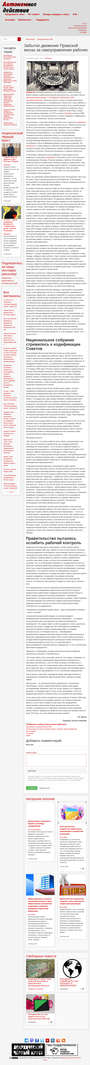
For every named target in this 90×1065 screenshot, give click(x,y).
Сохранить (31, 788)
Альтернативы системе (34, 729)
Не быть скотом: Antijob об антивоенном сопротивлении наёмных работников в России (9, 114)
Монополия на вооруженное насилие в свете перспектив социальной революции (72, 901)
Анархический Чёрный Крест (12, 136)
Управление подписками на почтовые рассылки (10, 280)
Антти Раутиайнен (34, 829)
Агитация (10, 20)
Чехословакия (31, 731)
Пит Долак (29, 733)
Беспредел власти (49, 729)
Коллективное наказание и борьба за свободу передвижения (39, 823)
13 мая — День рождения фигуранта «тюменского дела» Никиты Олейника (10, 225)
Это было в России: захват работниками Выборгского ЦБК (9, 88)
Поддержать (42, 20)
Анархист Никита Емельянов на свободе (9, 433)
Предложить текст (15, 14)
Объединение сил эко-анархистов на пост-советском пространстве (39, 1016)
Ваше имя (29, 744)
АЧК (76, 14)
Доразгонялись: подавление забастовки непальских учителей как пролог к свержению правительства (8, 100)
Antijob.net (30, 92)
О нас (45, 1060)
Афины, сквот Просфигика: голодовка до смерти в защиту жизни (9, 461)
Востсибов (63, 837)
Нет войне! (34, 14)
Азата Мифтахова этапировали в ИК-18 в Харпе (9, 478)
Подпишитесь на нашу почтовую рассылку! (12, 268)
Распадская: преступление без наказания (9, 57)
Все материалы (11, 294)
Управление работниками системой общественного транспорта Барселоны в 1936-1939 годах (10, 77)
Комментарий (31, 753)
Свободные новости (41, 956)
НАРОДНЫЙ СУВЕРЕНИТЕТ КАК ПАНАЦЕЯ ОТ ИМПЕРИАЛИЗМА (69, 982)
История (60, 729)
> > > (11, 492)
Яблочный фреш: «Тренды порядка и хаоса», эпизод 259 (10, 486)
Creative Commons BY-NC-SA (70, 1058)
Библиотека (25, 20)
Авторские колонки (40, 799)
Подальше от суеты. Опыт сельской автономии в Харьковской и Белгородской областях (40, 982)
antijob (28, 735)
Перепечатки (30, 39)
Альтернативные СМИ (45, 39)
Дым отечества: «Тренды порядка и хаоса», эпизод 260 (10, 406)
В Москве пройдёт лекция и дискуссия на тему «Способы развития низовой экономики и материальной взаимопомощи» (10, 354)
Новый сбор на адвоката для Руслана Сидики (10, 159)
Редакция (48, 58)
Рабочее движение (70, 729)
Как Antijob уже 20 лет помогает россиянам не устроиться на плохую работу (9, 65)
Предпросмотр (44, 788)
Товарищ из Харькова (35, 989)
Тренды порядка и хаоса (56, 14)
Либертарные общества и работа (10, 123)
